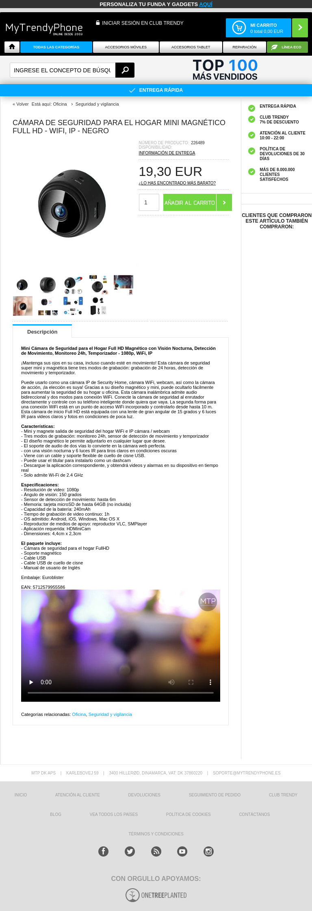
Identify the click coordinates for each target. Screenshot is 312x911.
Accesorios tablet (190, 47)
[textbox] (72, 70)
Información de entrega (167, 153)
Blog (55, 814)
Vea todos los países (114, 814)
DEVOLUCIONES (144, 795)
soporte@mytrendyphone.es (247, 773)
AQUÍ (205, 4)
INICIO (21, 795)
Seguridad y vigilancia (110, 714)
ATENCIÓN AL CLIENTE (77, 795)
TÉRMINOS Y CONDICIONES (155, 834)
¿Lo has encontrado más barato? (177, 183)
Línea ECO (291, 47)
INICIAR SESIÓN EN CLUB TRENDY (142, 23)
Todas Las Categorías (56, 47)
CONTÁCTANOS (254, 814)
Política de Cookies (188, 814)
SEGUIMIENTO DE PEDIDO (215, 795)
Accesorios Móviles (126, 47)
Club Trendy (283, 795)
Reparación (244, 47)
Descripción (42, 332)
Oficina (79, 714)
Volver (22, 104)
